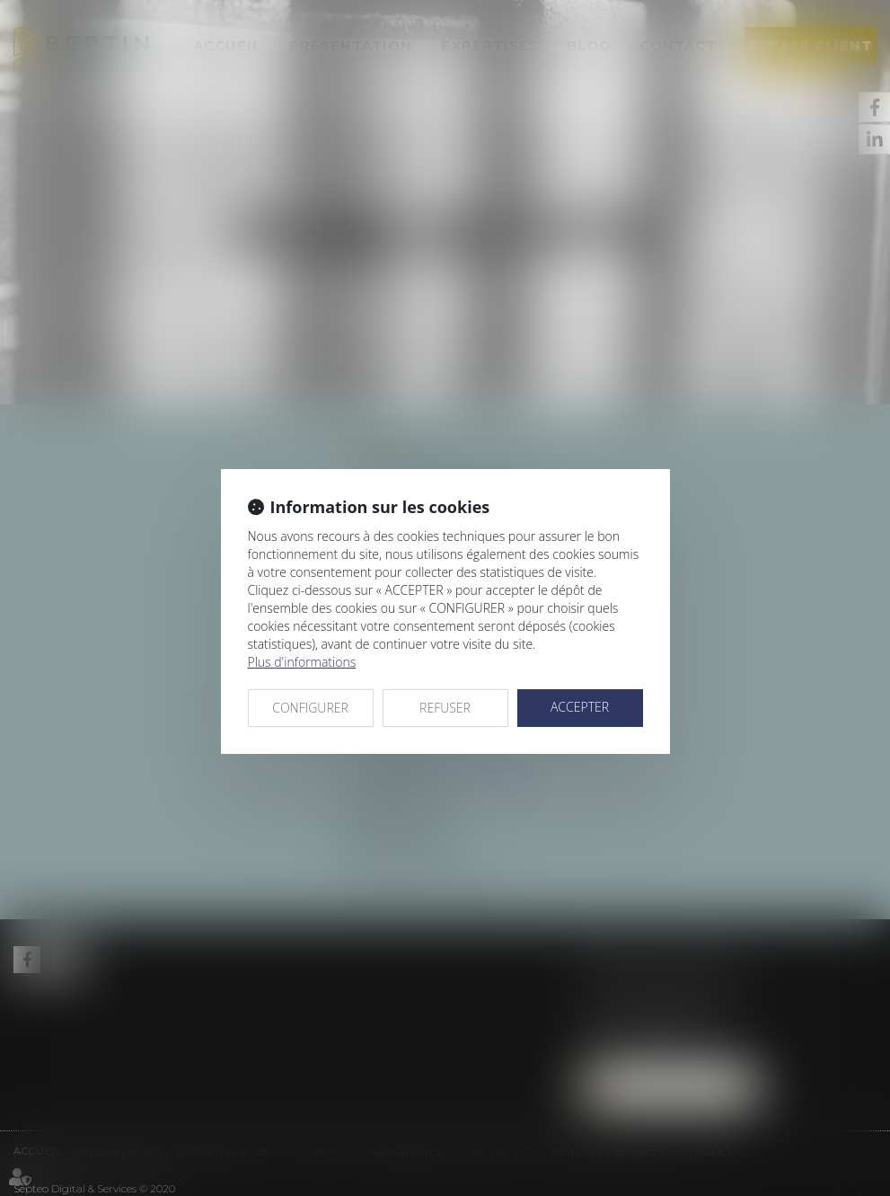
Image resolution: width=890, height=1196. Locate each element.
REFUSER (445, 707)
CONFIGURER (310, 707)
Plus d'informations (302, 661)
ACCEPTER (580, 706)
